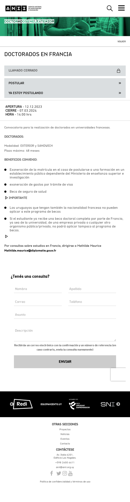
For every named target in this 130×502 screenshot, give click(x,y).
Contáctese (65, 449)
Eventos (65, 438)
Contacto (65, 443)
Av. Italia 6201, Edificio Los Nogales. (65, 456)
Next (118, 404)
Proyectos (65, 429)
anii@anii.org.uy (65, 467)
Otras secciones (65, 424)
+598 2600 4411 (65, 462)
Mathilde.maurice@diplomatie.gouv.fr (30, 250)
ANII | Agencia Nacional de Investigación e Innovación (23, 8)
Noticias (65, 434)
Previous (12, 404)
